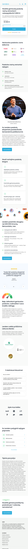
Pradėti (14, 29)
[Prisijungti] (22, 4)
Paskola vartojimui (5, 535)
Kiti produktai (14, 449)
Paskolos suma (6, 20)
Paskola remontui (5, 540)
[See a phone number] (20, 4)
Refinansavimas (5, 538)
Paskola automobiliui (6, 537)
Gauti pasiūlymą (7, 149)
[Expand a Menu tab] (25, 4)
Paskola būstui (5, 542)
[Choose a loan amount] (12, 25)
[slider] (12, 25)
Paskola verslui (5, 544)
